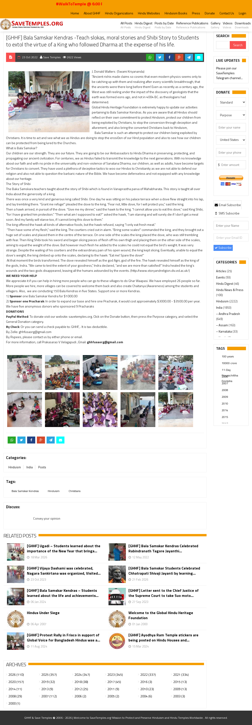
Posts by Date (164, 25)
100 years (228, 356)
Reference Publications (192, 25)
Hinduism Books (176, 13)
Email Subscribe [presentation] (227, 204)
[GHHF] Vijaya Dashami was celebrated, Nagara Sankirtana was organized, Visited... (64, 571)
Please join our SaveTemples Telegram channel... (229, 73)
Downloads (243, 25)
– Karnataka (224, 331)
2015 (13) (180, 681)
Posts (42, 467)
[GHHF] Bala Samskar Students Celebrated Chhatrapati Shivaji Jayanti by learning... (164, 571)
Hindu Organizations (119, 13)
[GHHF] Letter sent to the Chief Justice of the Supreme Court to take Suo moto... (163, 593)
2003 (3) (179, 696)
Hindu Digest (143, 25)
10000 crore (229, 363)
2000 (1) (14, 703)
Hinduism (14, 467)
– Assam (222, 325)
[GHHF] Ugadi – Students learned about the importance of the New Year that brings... (63, 548)
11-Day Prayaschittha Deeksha (230, 370)
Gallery (215, 25)
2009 (225, 397)
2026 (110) (16, 674)
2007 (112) (49, 696)
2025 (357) (49, 674)
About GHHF (92, 13)
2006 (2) (80, 696)
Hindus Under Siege (43, 612)
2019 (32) (48, 681)
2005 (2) (113, 696)
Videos (228, 25)
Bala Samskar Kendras (25, 491)
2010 (225, 403)
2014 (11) (15, 688)
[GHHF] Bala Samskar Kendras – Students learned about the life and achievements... (63, 593)
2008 (225, 390)
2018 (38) (81, 681)
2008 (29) (15, 696)
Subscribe (223, 247)
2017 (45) (114, 681)
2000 (225, 376)
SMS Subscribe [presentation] (227, 213)
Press (196, 13)
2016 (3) (146, 681)
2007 (225, 383)
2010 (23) (147, 688)
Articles (221, 271)
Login (242, 13)
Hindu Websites (149, 13)
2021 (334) (181, 674)
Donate (210, 13)
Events (221, 277)
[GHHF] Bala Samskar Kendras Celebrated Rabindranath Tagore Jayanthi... (163, 548)
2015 (225, 417)
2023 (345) (115, 674)
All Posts (126, 25)
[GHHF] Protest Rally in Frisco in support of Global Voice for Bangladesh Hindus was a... (63, 637)
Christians (74, 491)
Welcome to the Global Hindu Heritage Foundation (160, 615)
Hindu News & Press (229, 290)
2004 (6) (146, 696)
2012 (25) (81, 688)
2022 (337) (148, 674)
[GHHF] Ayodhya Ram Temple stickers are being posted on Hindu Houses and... (163, 637)
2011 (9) (113, 688)
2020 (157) (16, 681)
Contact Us (227, 13)
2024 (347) (82, 674)
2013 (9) (47, 688)
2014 (225, 410)
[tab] (228, 205)
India (29, 467)
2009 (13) (180, 688)
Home (75, 13)
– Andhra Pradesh (228, 313)
